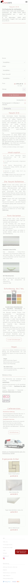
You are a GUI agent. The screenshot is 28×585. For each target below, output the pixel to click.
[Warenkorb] (23, 2)
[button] (26, 2)
